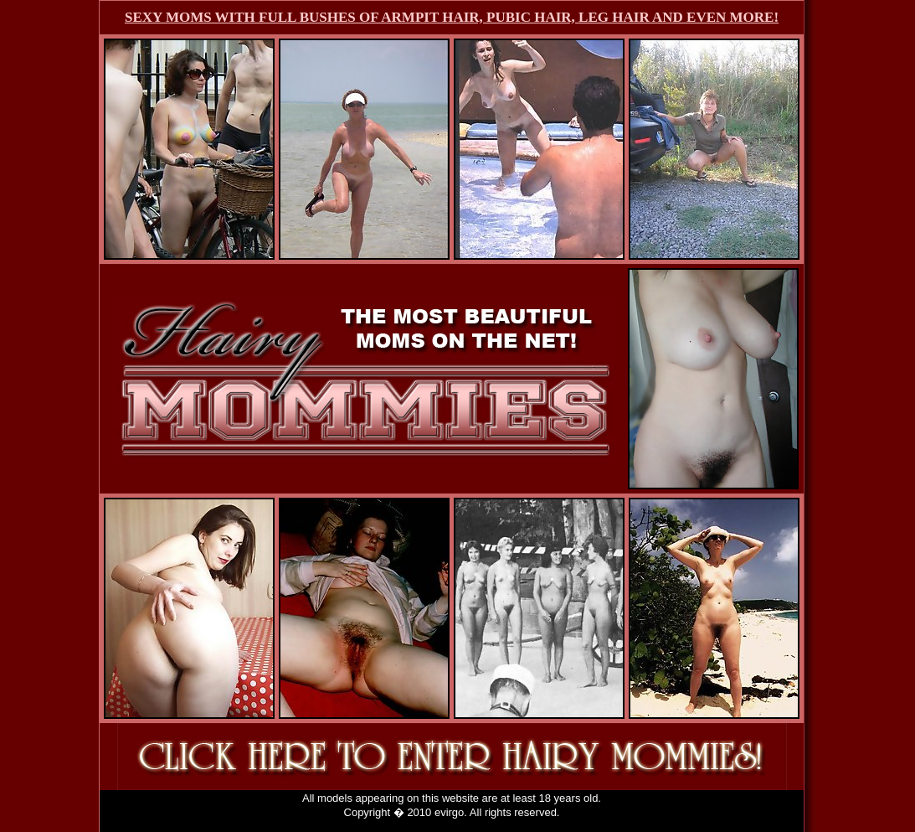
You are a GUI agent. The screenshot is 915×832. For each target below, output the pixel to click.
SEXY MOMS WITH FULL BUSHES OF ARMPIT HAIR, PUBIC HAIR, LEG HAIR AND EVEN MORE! (452, 17)
